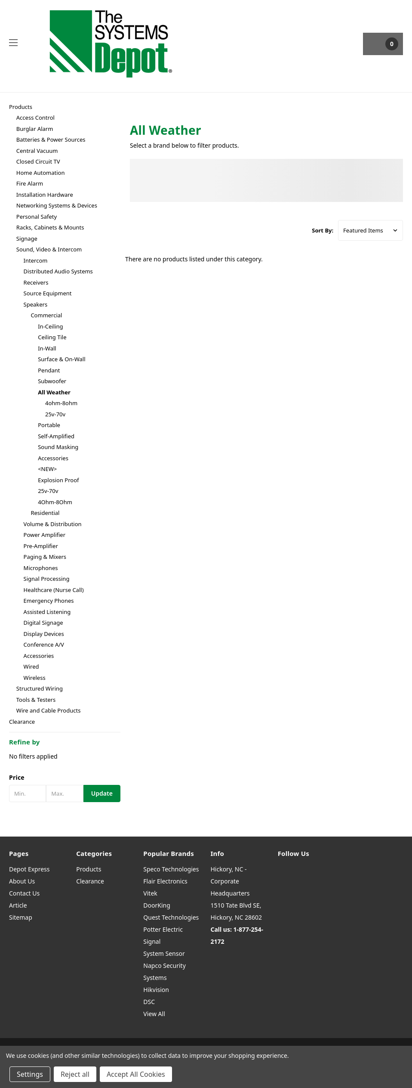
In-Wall (47, 348)
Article (18, 905)
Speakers (36, 304)
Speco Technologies (171, 869)
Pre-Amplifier (41, 546)
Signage (26, 238)
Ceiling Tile (52, 337)
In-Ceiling (50, 326)
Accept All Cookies (136, 1074)
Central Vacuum (37, 151)
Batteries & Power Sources (51, 139)
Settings (30, 1074)
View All (154, 1014)
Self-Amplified (56, 436)
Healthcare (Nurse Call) (54, 590)
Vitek (150, 893)
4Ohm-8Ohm (55, 502)
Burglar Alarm (34, 129)
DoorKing (156, 905)
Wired (31, 666)
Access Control (35, 117)
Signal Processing (47, 579)
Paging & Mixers (45, 557)
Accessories (53, 458)
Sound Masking (58, 447)
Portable (49, 425)
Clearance (22, 721)
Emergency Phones (49, 600)
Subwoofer (52, 381)
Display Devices (44, 634)
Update (102, 793)
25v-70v (55, 414)
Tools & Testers (35, 700)
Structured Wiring (39, 688)
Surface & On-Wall (61, 359)
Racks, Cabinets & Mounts (50, 227)
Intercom (36, 260)
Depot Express (29, 869)
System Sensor (163, 953)
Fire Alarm (29, 183)
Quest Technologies (171, 917)
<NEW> (47, 469)
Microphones (41, 568)
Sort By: (322, 230)
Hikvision (156, 990)
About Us (22, 881)
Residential (45, 513)
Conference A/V (44, 644)
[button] (64, 777)
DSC (149, 1002)
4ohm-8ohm (61, 403)
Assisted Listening (47, 612)
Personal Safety (36, 216)
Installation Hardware (44, 194)
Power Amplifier (44, 535)
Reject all (75, 1074)
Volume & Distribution (53, 524)
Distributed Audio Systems (58, 271)
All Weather (54, 392)
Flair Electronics (165, 881)
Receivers (36, 282)
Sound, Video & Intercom (49, 249)
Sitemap (20, 917)
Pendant (49, 370)
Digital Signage (43, 622)
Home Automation (40, 173)
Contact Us (24, 893)
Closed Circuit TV (38, 161)
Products (20, 107)
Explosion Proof (58, 480)
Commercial (46, 315)
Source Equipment (48, 293)
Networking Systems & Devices (56, 205)
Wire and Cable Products (48, 710)
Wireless (35, 678)
